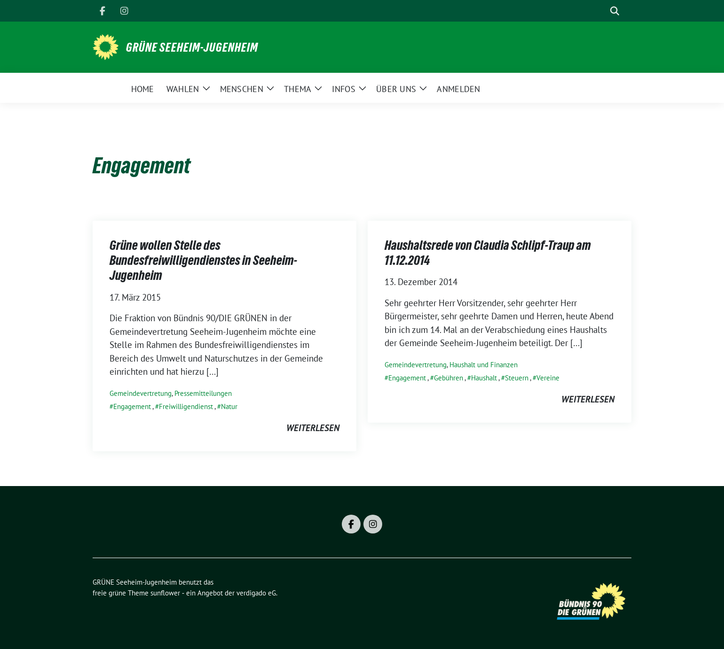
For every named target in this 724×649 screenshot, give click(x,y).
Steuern (516, 377)
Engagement (132, 406)
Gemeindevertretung (141, 393)
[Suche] (601, 11)
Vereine (547, 377)
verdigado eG (256, 592)
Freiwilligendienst (186, 406)
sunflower (165, 592)
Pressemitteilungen (203, 393)
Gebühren (448, 377)
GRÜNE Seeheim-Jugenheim (192, 47)
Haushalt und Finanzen (483, 364)
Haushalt (484, 377)
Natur (229, 406)
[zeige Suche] (615, 11)
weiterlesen (312, 427)
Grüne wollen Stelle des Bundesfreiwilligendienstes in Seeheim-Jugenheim (203, 260)
